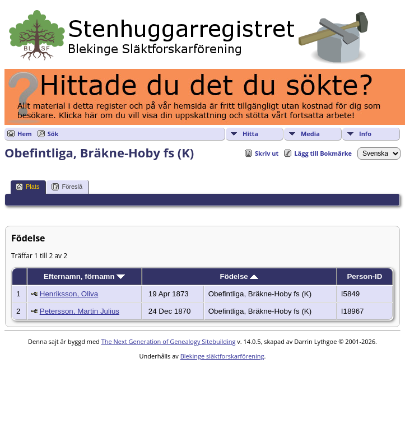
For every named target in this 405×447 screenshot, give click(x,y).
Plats (27, 187)
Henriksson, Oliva (69, 294)
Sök (53, 133)
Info (365, 133)
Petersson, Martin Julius (79, 311)
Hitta (250, 133)
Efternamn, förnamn (84, 276)
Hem (24, 133)
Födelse (239, 276)
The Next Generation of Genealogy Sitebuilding (168, 341)
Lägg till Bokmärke (323, 153)
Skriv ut (266, 153)
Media (310, 133)
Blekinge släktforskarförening (222, 356)
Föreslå (67, 187)
